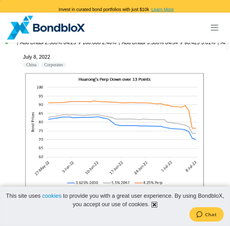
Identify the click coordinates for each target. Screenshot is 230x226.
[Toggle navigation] (214, 28)
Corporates (53, 64)
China (31, 64)
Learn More (162, 9)
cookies (51, 196)
